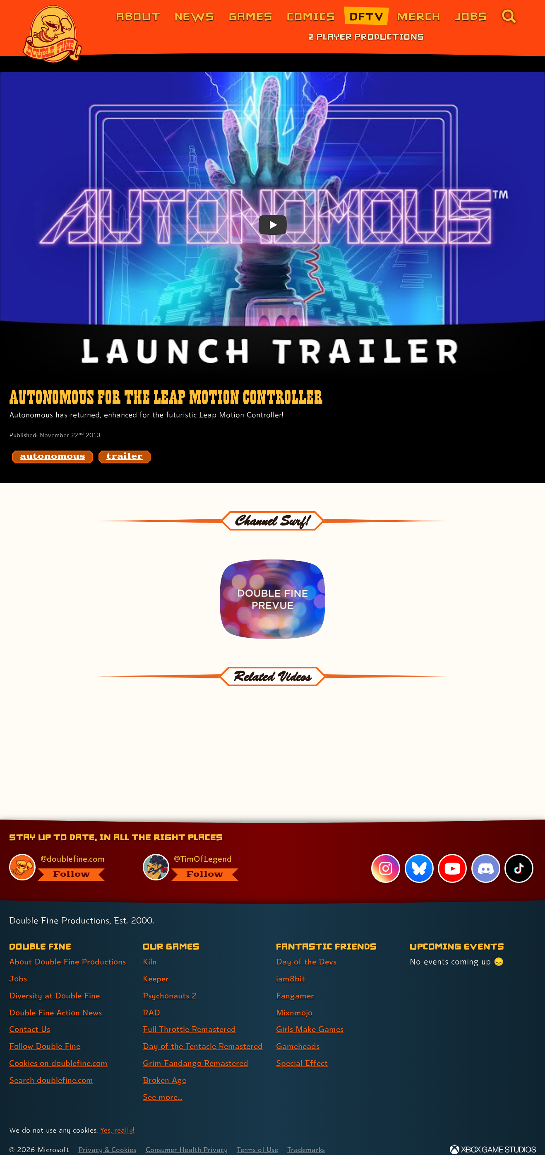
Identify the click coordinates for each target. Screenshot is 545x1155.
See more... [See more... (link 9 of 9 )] (163, 1086)
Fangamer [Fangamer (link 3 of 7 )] (295, 985)
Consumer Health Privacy (189, 1138)
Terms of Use (261, 1138)
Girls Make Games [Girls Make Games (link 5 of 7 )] (311, 1019)
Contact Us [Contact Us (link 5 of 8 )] (30, 1019)
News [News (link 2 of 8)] (195, 16)
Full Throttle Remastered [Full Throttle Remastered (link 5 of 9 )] (190, 1019)
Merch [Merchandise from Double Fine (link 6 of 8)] (419, 16)
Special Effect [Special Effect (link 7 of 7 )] (302, 1052)
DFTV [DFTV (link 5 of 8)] (367, 16)
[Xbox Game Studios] (493, 1138)
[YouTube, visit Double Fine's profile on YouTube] (452, 857)
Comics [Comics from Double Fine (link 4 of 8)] (311, 16)
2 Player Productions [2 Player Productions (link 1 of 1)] (366, 36)
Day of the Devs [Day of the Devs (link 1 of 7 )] (307, 951)
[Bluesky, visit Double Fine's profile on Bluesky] (418, 857)
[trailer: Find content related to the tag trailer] (124, 457)
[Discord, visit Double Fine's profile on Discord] (485, 857)
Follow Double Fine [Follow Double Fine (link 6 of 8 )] (46, 1035)
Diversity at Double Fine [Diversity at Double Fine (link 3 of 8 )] (55, 985)
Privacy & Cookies (107, 1138)
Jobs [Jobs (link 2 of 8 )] (18, 968)
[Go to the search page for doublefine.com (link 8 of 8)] (509, 16)
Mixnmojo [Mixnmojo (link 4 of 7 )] (295, 1002)
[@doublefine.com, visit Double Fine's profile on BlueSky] (66, 856)
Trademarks (311, 1138)
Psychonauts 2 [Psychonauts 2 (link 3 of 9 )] (170, 985)
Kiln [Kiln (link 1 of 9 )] (150, 951)
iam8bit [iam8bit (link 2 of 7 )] (290, 968)
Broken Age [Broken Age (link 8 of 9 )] (165, 1069)
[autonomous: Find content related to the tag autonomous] (52, 457)
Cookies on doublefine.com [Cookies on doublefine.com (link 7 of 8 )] (60, 1052)
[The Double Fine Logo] (52, 34)
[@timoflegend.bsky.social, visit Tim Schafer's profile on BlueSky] (200, 856)
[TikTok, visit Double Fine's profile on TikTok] (518, 857)
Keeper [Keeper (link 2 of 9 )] (156, 968)
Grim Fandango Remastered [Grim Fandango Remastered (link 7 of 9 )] (197, 1052)
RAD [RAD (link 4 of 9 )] (152, 1002)
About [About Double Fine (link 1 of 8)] (138, 16)
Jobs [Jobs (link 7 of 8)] (471, 16)
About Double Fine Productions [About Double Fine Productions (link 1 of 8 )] (69, 951)
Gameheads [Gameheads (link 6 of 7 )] (298, 1035)
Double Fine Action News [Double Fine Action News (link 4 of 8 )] (57, 1002)
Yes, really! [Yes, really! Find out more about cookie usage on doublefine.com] (117, 1119)
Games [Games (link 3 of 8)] (251, 16)
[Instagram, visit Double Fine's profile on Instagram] (385, 857)
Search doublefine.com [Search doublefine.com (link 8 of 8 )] (52, 1069)
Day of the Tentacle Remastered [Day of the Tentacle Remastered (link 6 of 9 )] (205, 1035)
